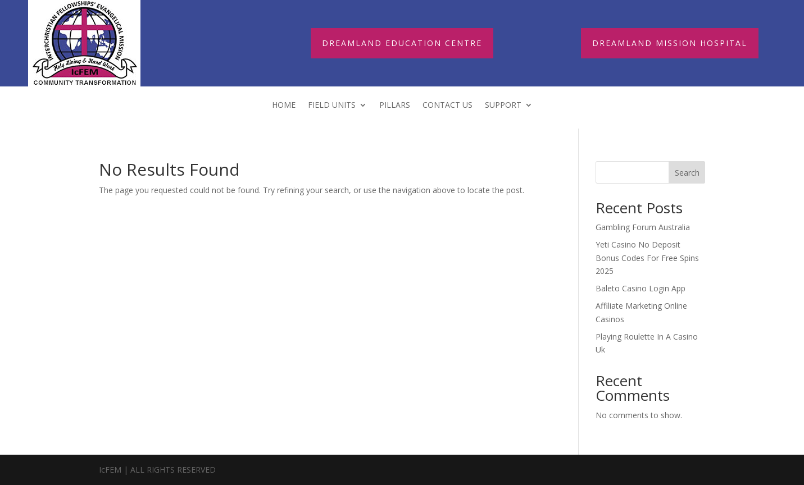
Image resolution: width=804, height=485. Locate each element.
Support (503, 105)
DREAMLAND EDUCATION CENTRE (402, 43)
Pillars (394, 105)
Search (687, 172)
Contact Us (448, 105)
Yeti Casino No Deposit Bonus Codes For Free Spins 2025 (647, 258)
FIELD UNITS (332, 105)
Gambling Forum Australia (643, 227)
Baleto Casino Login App (640, 288)
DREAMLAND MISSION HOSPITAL (669, 43)
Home (284, 105)
